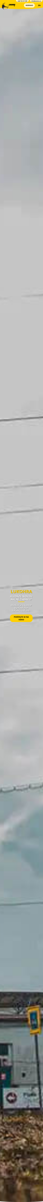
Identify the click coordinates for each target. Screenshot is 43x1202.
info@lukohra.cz (36, 1)
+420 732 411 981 (22, 1)
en (39, 5)
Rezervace (29, 5)
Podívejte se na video (21, 618)
